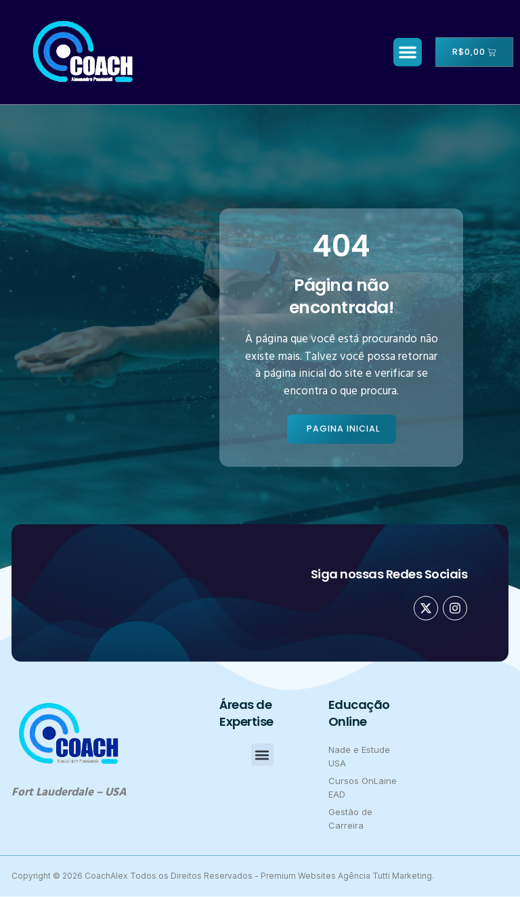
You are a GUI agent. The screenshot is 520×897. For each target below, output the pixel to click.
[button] (404, 52)
